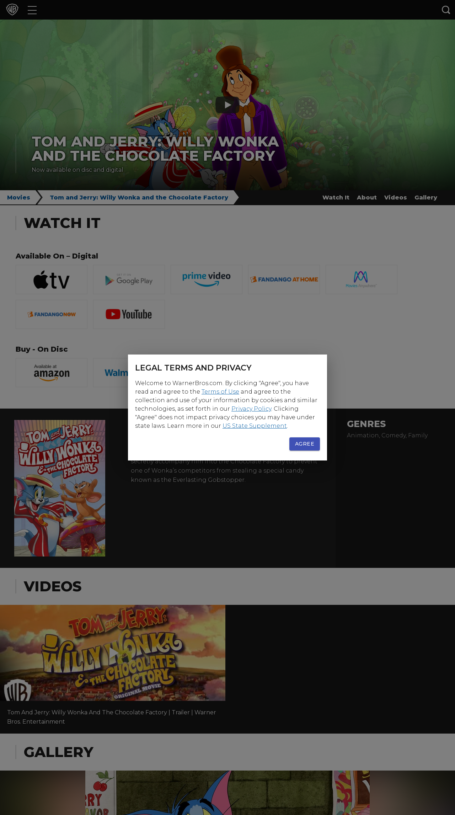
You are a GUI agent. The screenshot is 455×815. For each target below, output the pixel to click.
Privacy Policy (251, 408)
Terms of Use (220, 391)
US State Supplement (255, 425)
